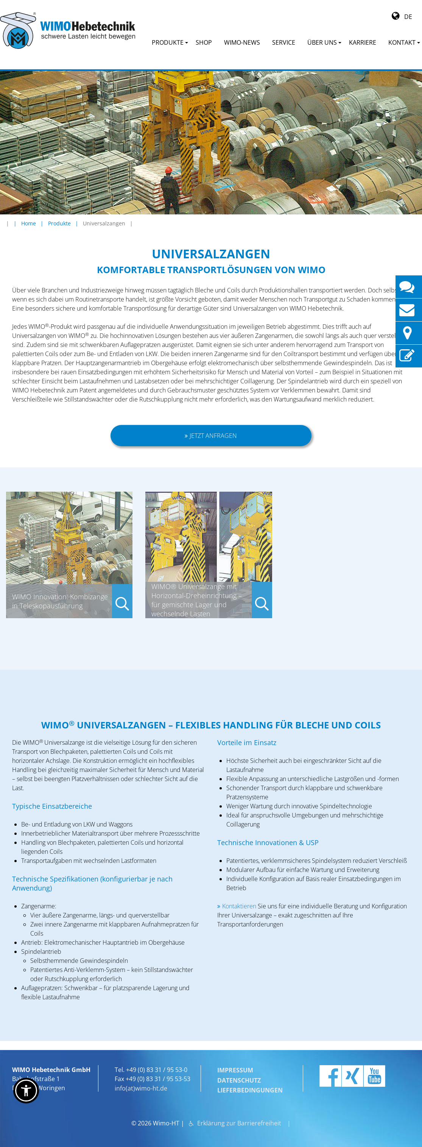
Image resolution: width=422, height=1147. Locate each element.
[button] (26, 1091)
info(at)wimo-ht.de (141, 1088)
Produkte (59, 223)
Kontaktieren (240, 906)
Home (28, 223)
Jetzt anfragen (213, 435)
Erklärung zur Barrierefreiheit (239, 1120)
